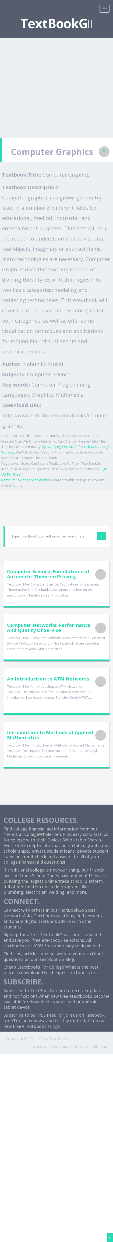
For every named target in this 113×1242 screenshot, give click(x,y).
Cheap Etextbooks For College (34, 967)
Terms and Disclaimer (50, 1046)
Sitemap (100, 1046)
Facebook (95, 1015)
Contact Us (80, 1046)
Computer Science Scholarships (26, 480)
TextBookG (56, 23)
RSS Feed (47, 1015)
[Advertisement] (44, 85)
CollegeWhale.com (42, 834)
